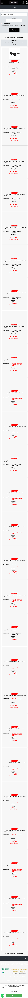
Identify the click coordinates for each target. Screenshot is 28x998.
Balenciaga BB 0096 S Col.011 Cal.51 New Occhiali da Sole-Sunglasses (15, 763)
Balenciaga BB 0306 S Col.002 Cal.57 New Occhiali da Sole (14, 493)
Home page (5, 25)
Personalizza (14, 991)
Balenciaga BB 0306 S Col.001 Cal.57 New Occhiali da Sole (15, 527)
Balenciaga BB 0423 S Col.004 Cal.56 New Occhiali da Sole (14, 96)
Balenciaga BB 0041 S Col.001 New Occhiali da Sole (15, 695)
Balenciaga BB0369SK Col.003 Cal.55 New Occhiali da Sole (15, 293)
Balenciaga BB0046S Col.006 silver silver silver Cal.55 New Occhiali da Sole (14, 629)
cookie (3, 987)
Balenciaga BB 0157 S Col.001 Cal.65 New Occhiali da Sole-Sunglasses (15, 865)
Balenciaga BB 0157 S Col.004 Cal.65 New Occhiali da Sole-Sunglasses (14, 831)
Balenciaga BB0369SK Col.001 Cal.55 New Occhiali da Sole (14, 327)
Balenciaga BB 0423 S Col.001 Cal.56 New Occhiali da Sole (15, 63)
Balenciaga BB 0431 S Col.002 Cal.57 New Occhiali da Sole (15, 228)
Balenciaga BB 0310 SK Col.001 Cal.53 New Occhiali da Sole (15, 427)
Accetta (14, 995)
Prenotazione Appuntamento (14, 7)
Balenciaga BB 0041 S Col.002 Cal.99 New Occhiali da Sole (14, 662)
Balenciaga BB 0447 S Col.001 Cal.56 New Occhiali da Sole (14, 195)
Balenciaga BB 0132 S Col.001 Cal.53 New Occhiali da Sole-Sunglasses (15, 899)
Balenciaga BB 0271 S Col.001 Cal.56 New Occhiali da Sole (15, 595)
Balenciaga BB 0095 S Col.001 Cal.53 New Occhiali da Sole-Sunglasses (14, 729)
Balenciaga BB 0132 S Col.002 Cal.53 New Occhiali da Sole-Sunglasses (15, 933)
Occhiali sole (14, 25)
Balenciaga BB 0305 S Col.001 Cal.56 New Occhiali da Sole (14, 561)
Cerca (14, 18)
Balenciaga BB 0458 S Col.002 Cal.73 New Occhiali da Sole (14, 129)
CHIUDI (26, 985)
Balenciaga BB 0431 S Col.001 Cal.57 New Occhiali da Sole (15, 260)
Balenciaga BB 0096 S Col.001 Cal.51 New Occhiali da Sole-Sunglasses (15, 797)
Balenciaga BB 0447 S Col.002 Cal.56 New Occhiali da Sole (14, 162)
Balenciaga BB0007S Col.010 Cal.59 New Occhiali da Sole (15, 359)
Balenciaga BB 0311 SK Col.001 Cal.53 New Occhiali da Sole (14, 393)
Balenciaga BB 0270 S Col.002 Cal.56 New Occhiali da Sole (14, 460)
